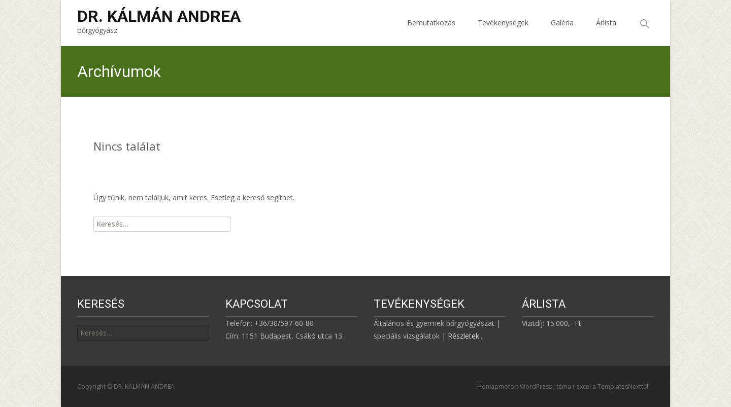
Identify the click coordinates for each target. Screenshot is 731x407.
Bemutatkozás (431, 32)
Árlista (606, 32)
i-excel (582, 386)
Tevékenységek (503, 32)
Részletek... (466, 336)
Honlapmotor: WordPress (515, 386)
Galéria (562, 32)
